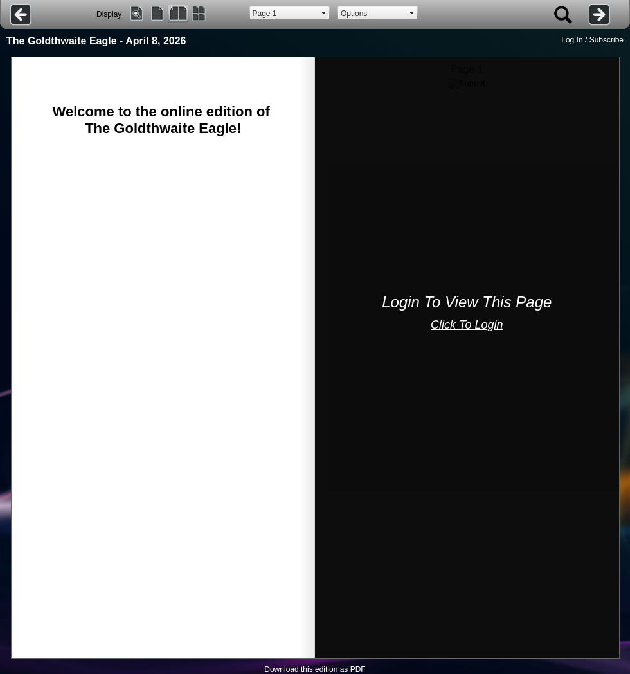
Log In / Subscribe (592, 39)
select (324, 13)
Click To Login (467, 324)
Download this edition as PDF (314, 669)
